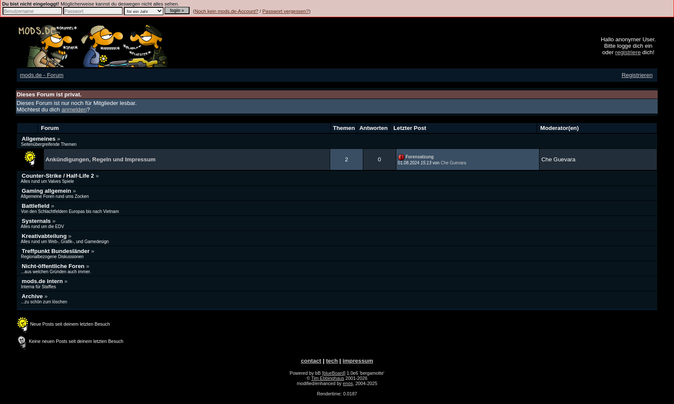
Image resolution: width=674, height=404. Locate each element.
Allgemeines (39, 139)
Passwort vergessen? (285, 11)
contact (311, 361)
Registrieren (637, 75)
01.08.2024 (415, 162)
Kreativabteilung (45, 236)
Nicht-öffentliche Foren (54, 266)
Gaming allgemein (47, 191)
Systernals (37, 221)
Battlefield (36, 206)
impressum (358, 361)
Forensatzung (419, 156)
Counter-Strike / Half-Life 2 (59, 176)
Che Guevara (453, 162)
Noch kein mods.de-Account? (226, 11)
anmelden (74, 109)
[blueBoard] (334, 373)
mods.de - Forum (41, 75)
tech (331, 361)
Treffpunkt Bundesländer (56, 251)
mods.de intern (43, 281)
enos (348, 383)
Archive (33, 296)
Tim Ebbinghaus (327, 378)
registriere (627, 52)
